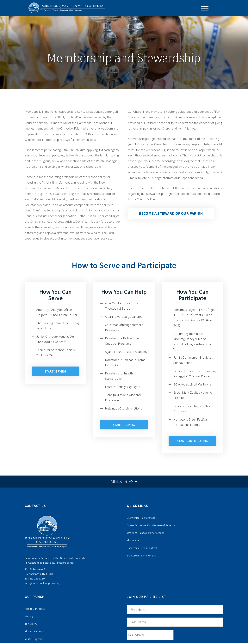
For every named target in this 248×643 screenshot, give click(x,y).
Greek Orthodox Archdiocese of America (151, 525)
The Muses (133, 540)
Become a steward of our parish (171, 213)
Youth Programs (34, 639)
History (29, 616)
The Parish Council (35, 631)
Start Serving (55, 371)
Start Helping (124, 425)
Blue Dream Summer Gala (142, 555)
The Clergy (31, 624)
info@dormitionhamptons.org (42, 583)
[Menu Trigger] (203, 8)
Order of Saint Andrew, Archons (145, 533)
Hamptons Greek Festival (142, 548)
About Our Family (35, 608)
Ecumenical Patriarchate (141, 517)
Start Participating (192, 441)
